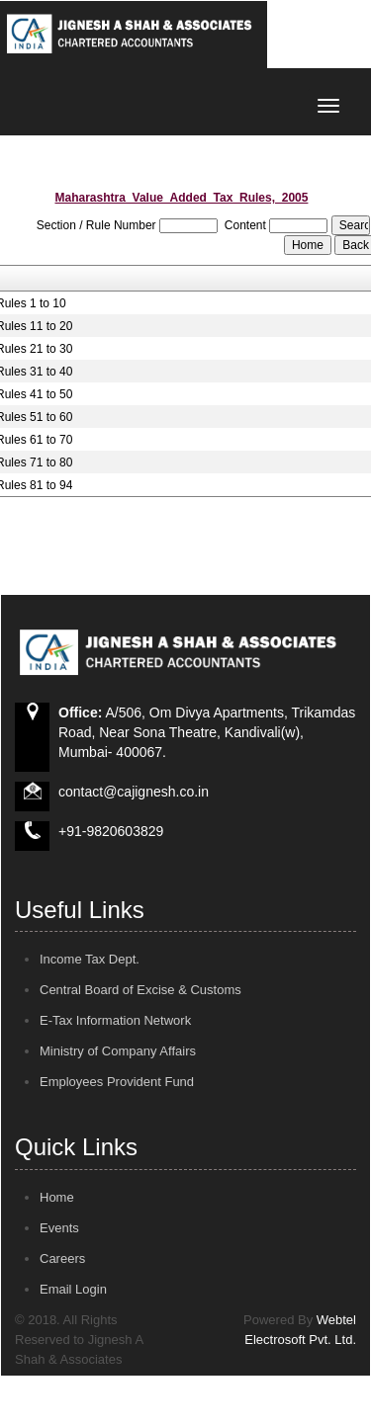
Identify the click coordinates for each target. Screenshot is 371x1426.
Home (57, 1197)
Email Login (73, 1289)
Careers (62, 1258)
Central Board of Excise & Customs (140, 989)
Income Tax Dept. (89, 959)
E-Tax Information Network (115, 1020)
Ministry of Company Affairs (118, 1051)
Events (59, 1227)
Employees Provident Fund (117, 1081)
